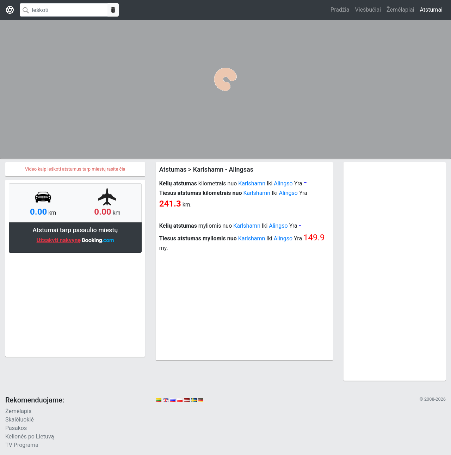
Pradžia (339, 9)
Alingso (283, 183)
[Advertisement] (75, 303)
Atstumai (431, 9)
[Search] (64, 10)
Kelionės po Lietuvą (29, 436)
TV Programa (21, 445)
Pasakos (16, 428)
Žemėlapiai (400, 9)
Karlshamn (251, 183)
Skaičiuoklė (19, 419)
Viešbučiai (368, 9)
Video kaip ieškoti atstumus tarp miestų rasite (75, 169)
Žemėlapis (18, 411)
